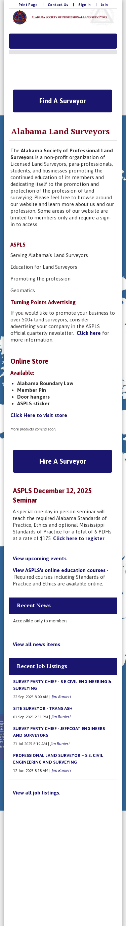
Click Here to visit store (38, 415)
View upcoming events (40, 558)
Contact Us (58, 5)
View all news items (36, 644)
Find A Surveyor (62, 101)
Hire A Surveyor (62, 461)
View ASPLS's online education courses (59, 570)
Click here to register (79, 538)
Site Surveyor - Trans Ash (43, 708)
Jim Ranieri (61, 696)
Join (104, 5)
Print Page (28, 5)
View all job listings (36, 792)
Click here (89, 333)
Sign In (84, 5)
